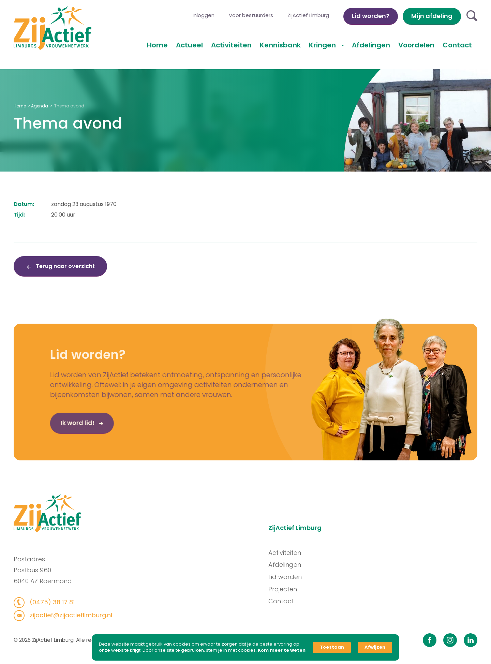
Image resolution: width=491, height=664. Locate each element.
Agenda (39, 106)
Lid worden (316, 577)
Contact (457, 45)
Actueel (189, 45)
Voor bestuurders (251, 15)
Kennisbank (280, 45)
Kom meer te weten (282, 650)
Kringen (323, 45)
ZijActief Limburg (308, 15)
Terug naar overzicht (64, 266)
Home (157, 45)
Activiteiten (231, 45)
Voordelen (416, 45)
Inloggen (203, 15)
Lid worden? (370, 16)
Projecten (314, 589)
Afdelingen (371, 45)
